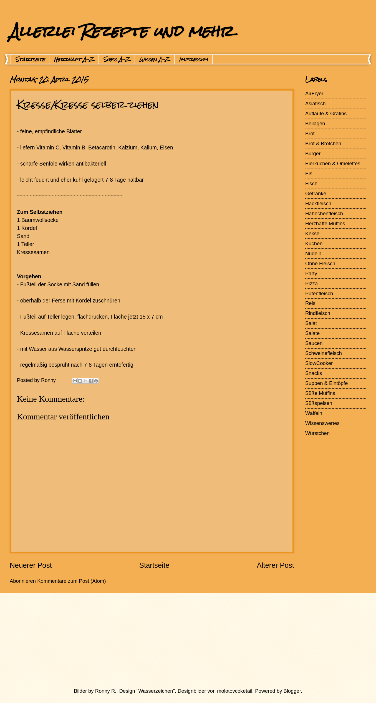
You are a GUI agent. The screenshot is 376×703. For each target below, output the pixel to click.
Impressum (193, 59)
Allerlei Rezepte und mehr (121, 31)
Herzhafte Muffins (325, 223)
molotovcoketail (234, 691)
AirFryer (314, 93)
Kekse (312, 233)
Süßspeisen (318, 403)
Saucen (313, 343)
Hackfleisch (318, 203)
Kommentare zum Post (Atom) (71, 581)
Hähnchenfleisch (324, 213)
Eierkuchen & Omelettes (332, 163)
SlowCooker (319, 363)
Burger (313, 153)
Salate (312, 333)
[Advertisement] (174, 640)
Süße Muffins (320, 393)
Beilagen (315, 123)
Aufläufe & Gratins (326, 113)
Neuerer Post (31, 565)
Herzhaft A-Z (74, 59)
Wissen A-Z (154, 59)
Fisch (311, 183)
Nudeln (313, 253)
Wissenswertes (322, 423)
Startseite (30, 59)
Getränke (315, 193)
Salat (311, 323)
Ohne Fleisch (320, 263)
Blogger (292, 691)
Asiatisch (315, 103)
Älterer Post (275, 565)
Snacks (313, 373)
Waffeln (313, 413)
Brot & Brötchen (323, 143)
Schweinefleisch (323, 353)
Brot (310, 133)
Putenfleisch (319, 293)
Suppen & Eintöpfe (326, 383)
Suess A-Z (116, 59)
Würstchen (317, 433)
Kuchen (313, 243)
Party (311, 273)
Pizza (311, 283)
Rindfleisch (317, 313)
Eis (308, 173)
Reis (310, 303)
